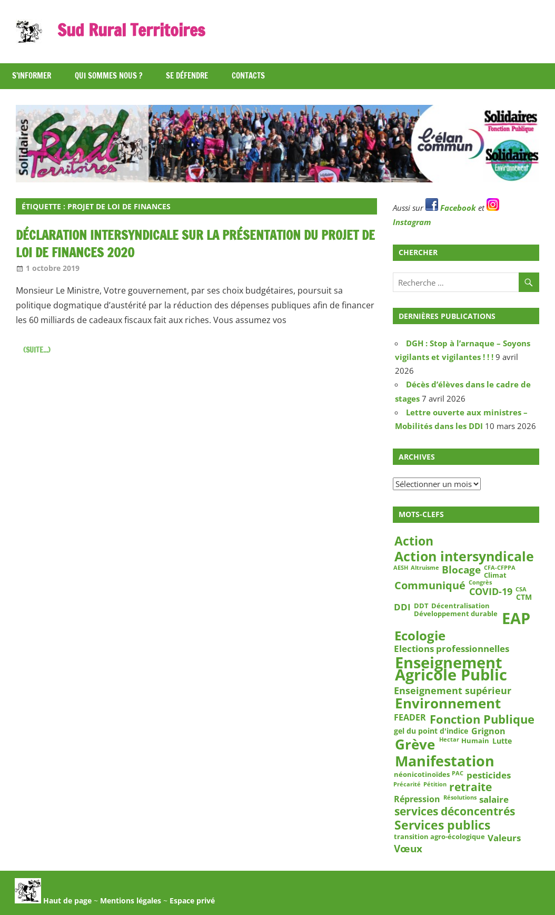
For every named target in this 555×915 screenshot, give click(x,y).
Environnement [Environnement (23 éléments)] (448, 703)
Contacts (248, 75)
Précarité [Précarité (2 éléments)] (407, 784)
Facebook (450, 207)
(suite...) (37, 350)
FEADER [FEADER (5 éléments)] (410, 717)
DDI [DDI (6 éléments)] (402, 606)
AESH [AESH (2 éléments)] (400, 568)
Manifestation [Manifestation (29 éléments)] (444, 761)
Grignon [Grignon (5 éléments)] (488, 731)
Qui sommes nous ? (108, 75)
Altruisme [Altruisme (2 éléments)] (425, 568)
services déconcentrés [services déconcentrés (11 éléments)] (454, 811)
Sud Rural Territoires (131, 30)
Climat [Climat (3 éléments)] (495, 575)
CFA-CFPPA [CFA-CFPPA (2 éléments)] (500, 568)
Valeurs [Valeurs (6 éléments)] (504, 837)
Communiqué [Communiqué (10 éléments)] (429, 585)
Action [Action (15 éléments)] (413, 541)
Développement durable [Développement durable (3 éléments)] (456, 614)
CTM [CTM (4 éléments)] (524, 597)
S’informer (31, 75)
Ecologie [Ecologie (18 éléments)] (419, 636)
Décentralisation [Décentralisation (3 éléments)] (460, 605)
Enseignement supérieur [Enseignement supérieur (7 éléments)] (452, 690)
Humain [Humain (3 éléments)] (475, 740)
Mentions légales (130, 900)
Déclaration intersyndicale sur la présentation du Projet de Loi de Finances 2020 (195, 244)
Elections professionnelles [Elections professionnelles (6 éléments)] (451, 648)
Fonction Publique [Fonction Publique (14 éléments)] (482, 719)
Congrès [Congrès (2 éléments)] (480, 583)
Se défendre (187, 75)
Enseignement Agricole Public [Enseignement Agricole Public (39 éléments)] (451, 669)
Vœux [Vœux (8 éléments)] (408, 848)
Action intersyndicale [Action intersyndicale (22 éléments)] (464, 556)
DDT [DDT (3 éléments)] (421, 605)
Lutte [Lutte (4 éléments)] (502, 741)
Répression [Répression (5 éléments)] (417, 798)
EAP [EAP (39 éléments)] (516, 618)
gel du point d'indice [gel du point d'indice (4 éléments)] (431, 731)
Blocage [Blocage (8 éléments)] (461, 570)
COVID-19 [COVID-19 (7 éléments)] (490, 591)
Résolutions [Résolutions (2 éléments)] (460, 797)
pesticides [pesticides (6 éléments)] (489, 775)
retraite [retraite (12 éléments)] (470, 787)
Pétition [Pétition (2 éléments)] (435, 784)
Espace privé (192, 900)
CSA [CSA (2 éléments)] (521, 589)
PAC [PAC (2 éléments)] (457, 774)
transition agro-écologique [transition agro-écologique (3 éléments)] (439, 836)
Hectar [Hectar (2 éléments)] (449, 740)
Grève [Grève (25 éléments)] (415, 744)
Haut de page (53, 900)
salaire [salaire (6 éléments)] (494, 799)
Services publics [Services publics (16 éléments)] (442, 824)
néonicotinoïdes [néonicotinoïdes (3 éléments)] (422, 774)
